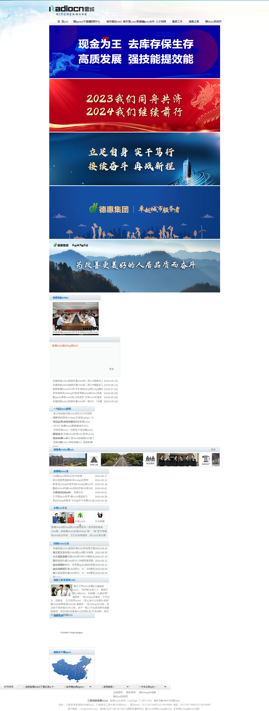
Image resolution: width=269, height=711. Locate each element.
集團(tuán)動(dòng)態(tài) (65, 345)
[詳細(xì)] (68, 615)
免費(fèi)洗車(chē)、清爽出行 (68, 492)
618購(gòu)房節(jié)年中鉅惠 (67, 476)
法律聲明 (118, 692)
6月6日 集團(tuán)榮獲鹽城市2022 (70, 426)
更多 (111, 369)
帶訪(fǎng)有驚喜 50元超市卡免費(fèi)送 (74, 500)
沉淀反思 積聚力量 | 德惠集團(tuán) (71, 421)
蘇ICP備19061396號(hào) (167, 700)
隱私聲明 (131, 692)
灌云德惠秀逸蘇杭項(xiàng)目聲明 (70, 480)
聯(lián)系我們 (120, 696)
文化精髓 (100, 521)
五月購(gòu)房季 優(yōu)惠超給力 (70, 496)
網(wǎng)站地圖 (147, 692)
